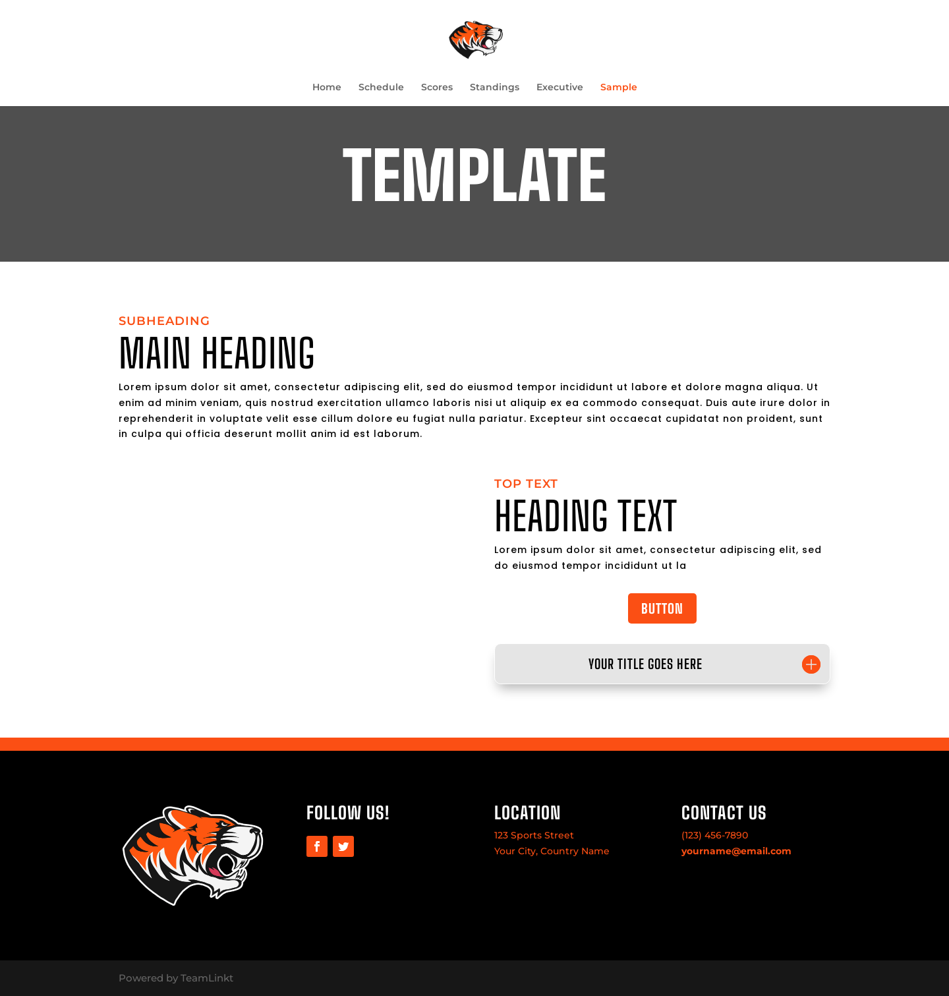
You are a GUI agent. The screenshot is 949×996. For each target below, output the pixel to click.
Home (326, 87)
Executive (559, 87)
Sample (618, 87)
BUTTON (662, 608)
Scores (437, 87)
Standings (494, 87)
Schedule (381, 87)
